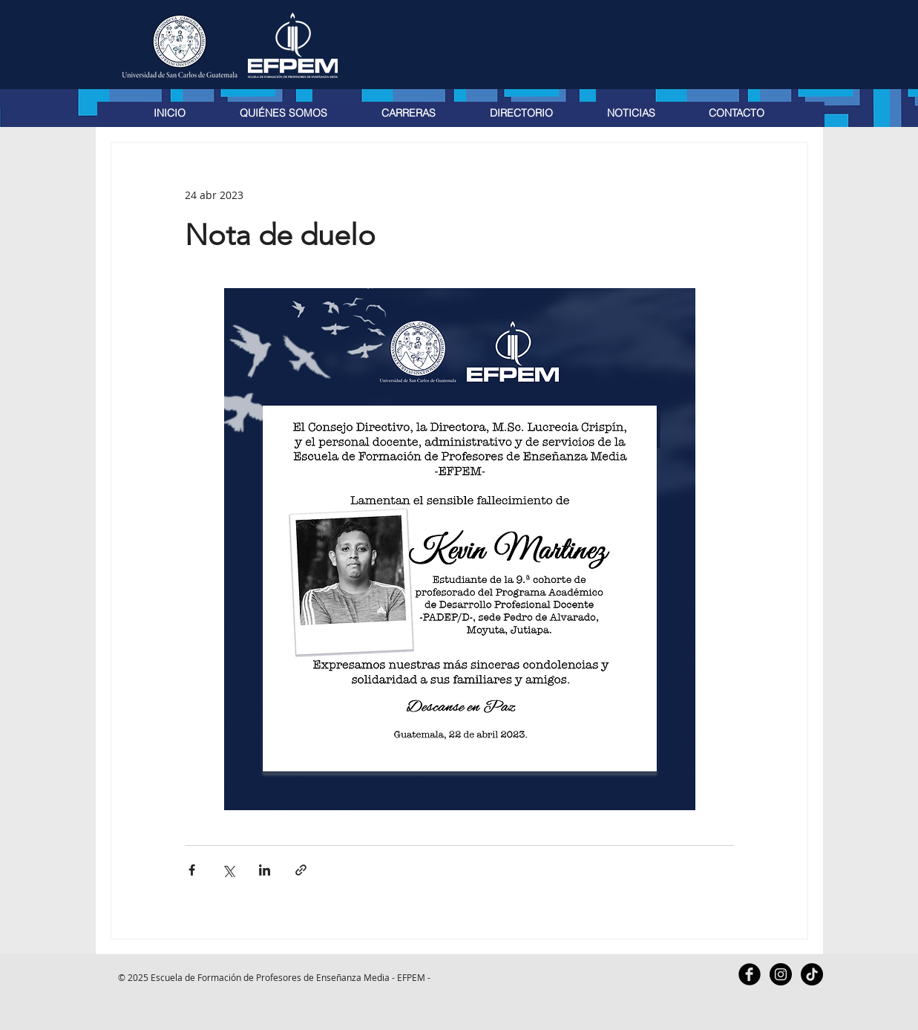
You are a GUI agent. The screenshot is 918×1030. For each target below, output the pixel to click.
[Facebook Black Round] (749, 974)
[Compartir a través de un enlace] (301, 870)
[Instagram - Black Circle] (781, 974)
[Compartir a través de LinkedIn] (265, 870)
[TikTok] (812, 974)
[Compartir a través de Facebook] (192, 870)
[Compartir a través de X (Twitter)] (228, 870)
